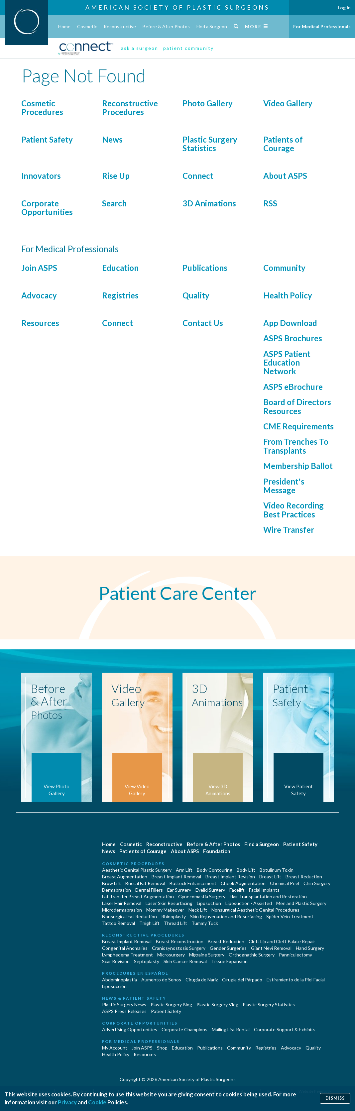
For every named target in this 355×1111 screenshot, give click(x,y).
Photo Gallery (207, 103)
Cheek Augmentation (243, 883)
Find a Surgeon (211, 26)
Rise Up (116, 175)
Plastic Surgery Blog (171, 1004)
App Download (290, 323)
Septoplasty (146, 961)
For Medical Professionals (322, 26)
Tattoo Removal (118, 923)
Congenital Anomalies (125, 948)
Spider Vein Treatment (289, 916)
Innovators (41, 175)
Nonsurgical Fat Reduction (129, 916)
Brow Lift (111, 883)
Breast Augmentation (124, 876)
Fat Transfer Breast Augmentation (138, 896)
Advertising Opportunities (129, 1029)
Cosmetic (87, 26)
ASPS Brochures (292, 338)
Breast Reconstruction (179, 941)
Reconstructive (120, 26)
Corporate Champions (184, 1029)
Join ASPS (39, 268)
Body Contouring (214, 870)
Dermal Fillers (149, 890)
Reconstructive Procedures (130, 107)
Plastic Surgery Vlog (217, 1004)
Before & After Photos (166, 26)
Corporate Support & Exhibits (284, 1029)
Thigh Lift (149, 923)
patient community (188, 48)
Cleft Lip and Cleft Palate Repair (282, 941)
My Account (114, 1048)
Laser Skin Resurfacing (169, 903)
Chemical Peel (284, 883)
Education (120, 268)
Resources (40, 323)
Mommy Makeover (165, 910)
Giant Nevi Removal (271, 948)
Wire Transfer (288, 529)
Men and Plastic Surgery (301, 903)
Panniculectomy (295, 954)
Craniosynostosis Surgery (178, 948)
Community (284, 268)
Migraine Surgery (206, 954)
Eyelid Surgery (210, 890)
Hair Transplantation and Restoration (268, 896)
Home (64, 26)
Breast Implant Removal (176, 876)
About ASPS (285, 175)
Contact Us (202, 323)
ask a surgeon (139, 48)
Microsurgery (171, 954)
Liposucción (114, 986)
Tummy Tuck (204, 923)
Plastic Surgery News (124, 1004)
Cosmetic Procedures (42, 107)
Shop (162, 1048)
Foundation (216, 851)
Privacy (67, 1102)
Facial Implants (264, 890)
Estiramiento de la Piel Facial (296, 979)
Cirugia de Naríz (201, 979)
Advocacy (39, 295)
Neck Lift (197, 910)
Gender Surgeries (228, 948)
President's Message (283, 486)
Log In (344, 7)
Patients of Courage (283, 144)
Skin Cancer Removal (185, 961)
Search (114, 203)
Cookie (97, 1102)
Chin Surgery (316, 883)
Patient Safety (47, 139)
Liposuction (209, 903)
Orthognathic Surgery (252, 954)
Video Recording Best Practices (293, 509)
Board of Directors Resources (297, 406)
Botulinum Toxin (277, 870)
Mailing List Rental (231, 1029)
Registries (120, 295)
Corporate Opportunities (47, 207)
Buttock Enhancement (193, 883)
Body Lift (246, 870)
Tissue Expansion (229, 961)
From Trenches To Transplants (295, 446)
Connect (197, 175)
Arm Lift (184, 870)
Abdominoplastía (119, 979)
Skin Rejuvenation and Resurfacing (226, 916)
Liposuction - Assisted (248, 903)
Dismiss (335, 1098)
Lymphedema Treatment (127, 954)
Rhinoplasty (173, 916)
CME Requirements (298, 426)
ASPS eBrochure (293, 386)
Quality (195, 295)
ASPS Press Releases (124, 1011)
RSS (270, 203)
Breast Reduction (304, 876)
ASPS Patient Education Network (286, 362)
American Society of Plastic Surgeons (177, 7)
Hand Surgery (310, 948)
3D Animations (209, 203)
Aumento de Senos (161, 979)
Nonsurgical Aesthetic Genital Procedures (255, 910)
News (112, 139)
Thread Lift (175, 923)
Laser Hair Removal (121, 903)
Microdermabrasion (122, 910)
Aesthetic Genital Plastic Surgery (137, 870)
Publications (204, 268)
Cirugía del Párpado (242, 979)
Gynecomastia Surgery (201, 896)
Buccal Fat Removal (145, 883)
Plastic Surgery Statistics (209, 144)
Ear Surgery (179, 890)
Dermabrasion (116, 890)
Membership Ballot (298, 466)
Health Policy (287, 295)
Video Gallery (287, 103)
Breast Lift (270, 876)
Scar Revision (116, 961)
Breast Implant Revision (230, 876)
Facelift (237, 890)
